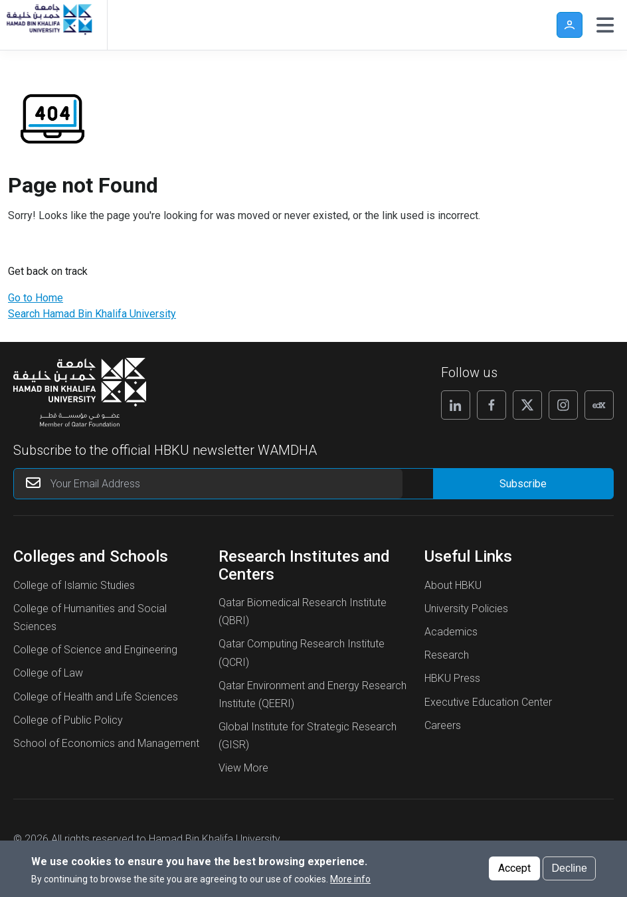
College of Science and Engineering (95, 649)
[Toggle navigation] (605, 25)
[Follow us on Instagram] (563, 405)
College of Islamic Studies (74, 585)
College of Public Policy (68, 720)
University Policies (466, 608)
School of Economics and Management (106, 743)
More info (350, 879)
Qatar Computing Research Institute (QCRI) (302, 652)
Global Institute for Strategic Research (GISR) (308, 735)
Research (446, 655)
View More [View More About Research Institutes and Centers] (243, 768)
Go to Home (35, 297)
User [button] (569, 25)
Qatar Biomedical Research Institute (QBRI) (303, 611)
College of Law (48, 673)
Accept (514, 868)
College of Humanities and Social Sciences (90, 617)
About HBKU (453, 585)
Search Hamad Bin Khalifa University (92, 313)
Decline (568, 868)
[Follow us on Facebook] (491, 405)
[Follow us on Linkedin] (455, 405)
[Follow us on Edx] (599, 405)
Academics (451, 631)
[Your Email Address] (208, 484)
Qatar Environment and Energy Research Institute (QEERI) (312, 694)
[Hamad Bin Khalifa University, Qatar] (48, 25)
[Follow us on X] (527, 405)
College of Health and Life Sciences (95, 697)
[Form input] (523, 484)
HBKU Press (452, 678)
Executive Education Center (488, 702)
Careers (442, 725)
